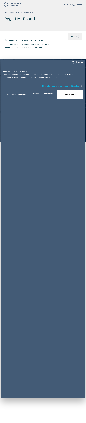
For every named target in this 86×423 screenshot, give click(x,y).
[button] (74, 5)
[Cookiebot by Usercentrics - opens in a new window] (73, 63)
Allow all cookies (70, 94)
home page (38, 47)
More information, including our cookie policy (60, 86)
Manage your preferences (43, 94)
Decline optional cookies (16, 94)
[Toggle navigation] (79, 4)
